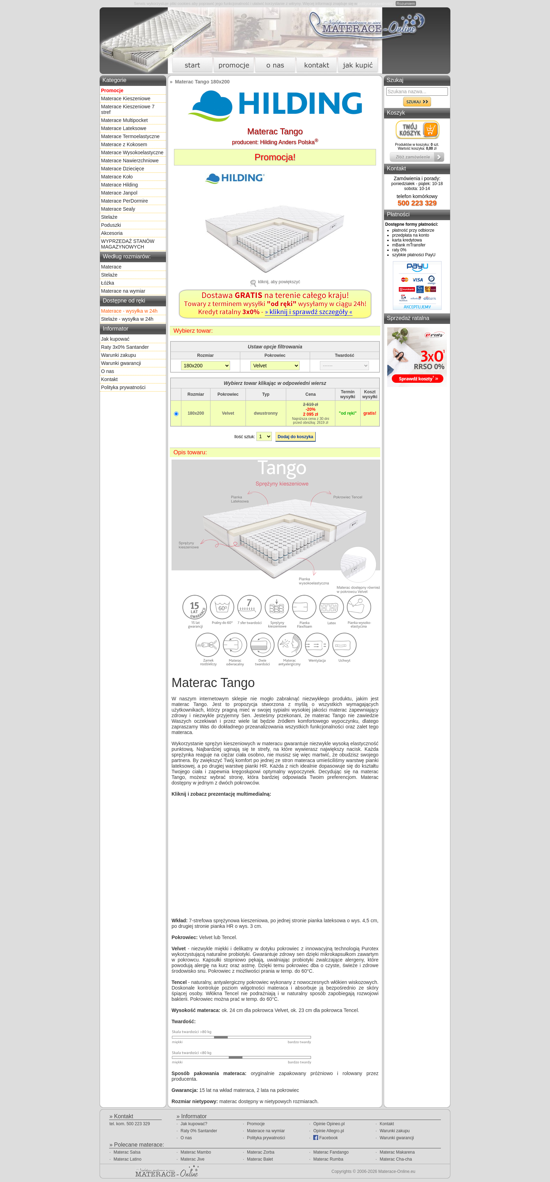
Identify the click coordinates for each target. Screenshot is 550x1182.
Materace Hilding (119, 185)
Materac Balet (260, 1159)
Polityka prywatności (123, 387)
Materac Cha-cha (396, 1159)
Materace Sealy (118, 209)
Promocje (256, 1123)
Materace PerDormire (124, 201)
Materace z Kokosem (124, 144)
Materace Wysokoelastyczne (132, 152)
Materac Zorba (260, 1152)
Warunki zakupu (118, 355)
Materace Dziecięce (122, 168)
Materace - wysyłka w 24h (129, 311)
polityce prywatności (375, 3)
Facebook (325, 1137)
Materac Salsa (127, 1152)
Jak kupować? (194, 1123)
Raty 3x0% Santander (125, 347)
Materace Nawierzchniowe (130, 160)
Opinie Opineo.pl (328, 1123)
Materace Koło (117, 176)
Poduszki (111, 225)
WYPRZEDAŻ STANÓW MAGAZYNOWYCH (127, 244)
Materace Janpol (119, 193)
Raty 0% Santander (199, 1130)
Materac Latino (127, 1159)
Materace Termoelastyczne (130, 136)
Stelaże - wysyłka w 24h (127, 319)
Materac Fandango (331, 1152)
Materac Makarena (397, 1152)
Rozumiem (406, 3)
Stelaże (109, 217)
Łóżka (107, 283)
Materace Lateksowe (123, 128)
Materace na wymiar (123, 291)
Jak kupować (115, 339)
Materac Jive (192, 1159)
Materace (111, 267)
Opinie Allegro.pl (328, 1130)
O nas (107, 371)
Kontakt (109, 379)
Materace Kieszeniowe (125, 98)
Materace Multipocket (124, 120)
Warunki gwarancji (121, 363)
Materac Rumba (328, 1159)
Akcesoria (111, 233)
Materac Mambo (196, 1152)
